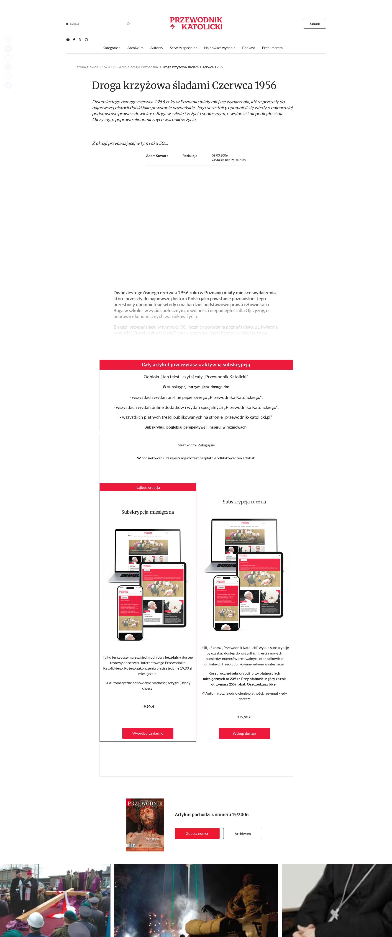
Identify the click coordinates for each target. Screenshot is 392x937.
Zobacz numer (197, 833)
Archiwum (243, 833)
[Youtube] (67, 39)
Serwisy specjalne (183, 47)
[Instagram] (86, 39)
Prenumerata (272, 47)
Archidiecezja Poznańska (138, 67)
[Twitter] (80, 39)
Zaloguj (315, 24)
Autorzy (156, 47)
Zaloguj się (206, 445)
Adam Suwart (157, 155)
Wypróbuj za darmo (147, 733)
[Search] (67, 24)
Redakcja (189, 155)
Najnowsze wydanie (219, 47)
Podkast (248, 47)
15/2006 (240, 814)
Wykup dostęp (244, 733)
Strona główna (86, 67)
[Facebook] (74, 39)
